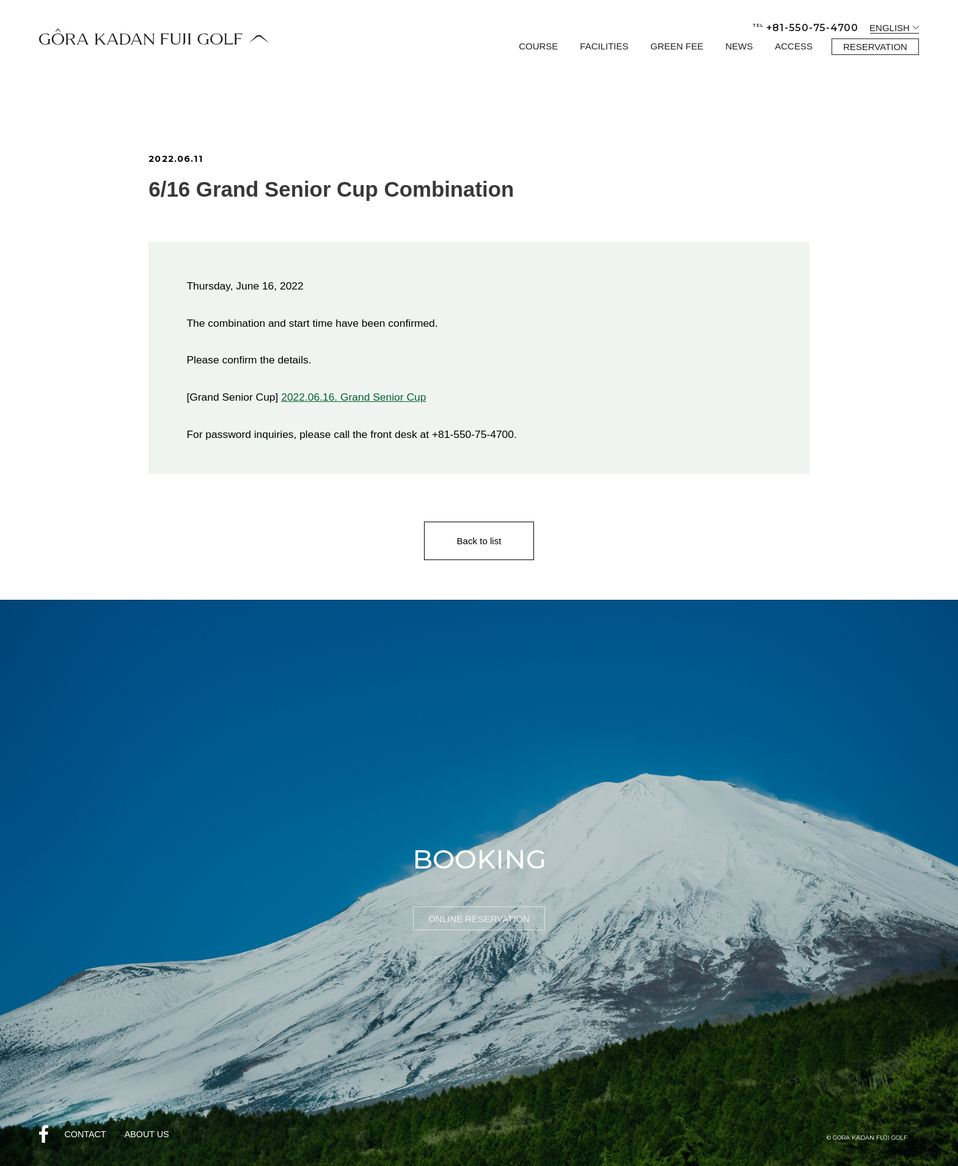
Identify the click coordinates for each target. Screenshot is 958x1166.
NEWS (739, 46)
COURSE (538, 46)
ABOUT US (147, 1134)
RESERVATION (875, 47)
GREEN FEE (677, 46)
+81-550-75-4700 (805, 28)
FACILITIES (604, 46)
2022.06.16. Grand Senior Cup (353, 397)
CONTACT (85, 1134)
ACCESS (794, 46)
